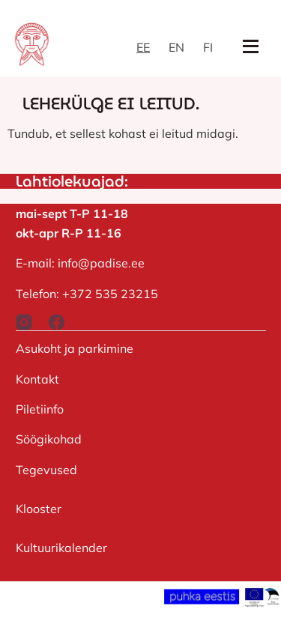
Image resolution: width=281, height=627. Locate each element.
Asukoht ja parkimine (74, 348)
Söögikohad (49, 438)
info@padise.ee (101, 262)
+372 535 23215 (110, 293)
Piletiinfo (40, 409)
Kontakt (37, 379)
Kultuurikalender (61, 547)
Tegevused (46, 469)
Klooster (38, 508)
